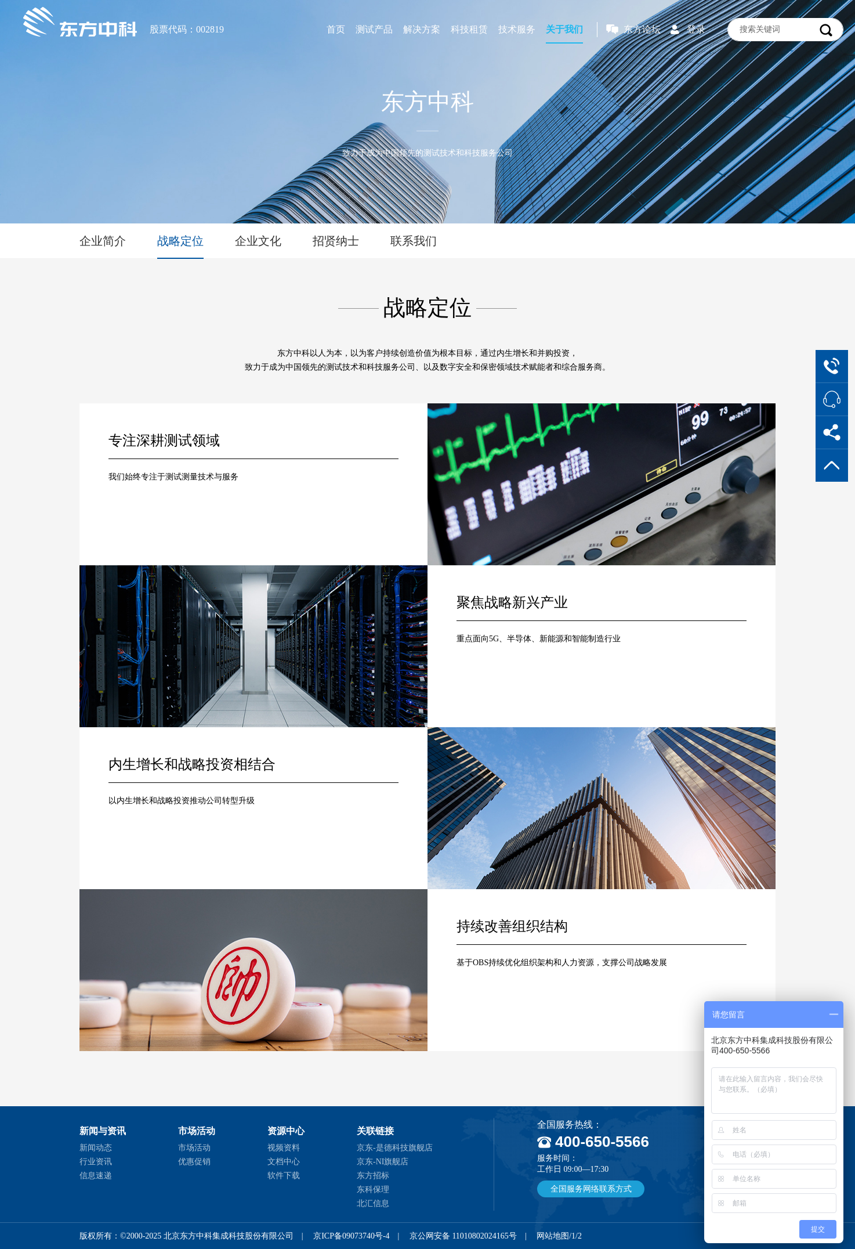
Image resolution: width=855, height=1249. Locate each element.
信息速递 (95, 1175)
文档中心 (283, 1161)
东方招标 (373, 1175)
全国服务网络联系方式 (591, 1189)
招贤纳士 (336, 240)
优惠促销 (194, 1161)
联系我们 (413, 240)
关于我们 (564, 29)
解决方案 (421, 29)
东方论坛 (642, 29)
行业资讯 (95, 1161)
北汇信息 (373, 1203)
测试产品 (374, 29)
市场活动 (194, 1147)
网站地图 (553, 1236)
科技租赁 (469, 29)
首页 (336, 29)
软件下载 (283, 1175)
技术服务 (516, 29)
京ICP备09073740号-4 (351, 1236)
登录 (696, 29)
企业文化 (258, 240)
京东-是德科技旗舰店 (395, 1147)
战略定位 (180, 240)
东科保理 (373, 1189)
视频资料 (283, 1147)
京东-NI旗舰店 (382, 1161)
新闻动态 (95, 1147)
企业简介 (102, 240)
